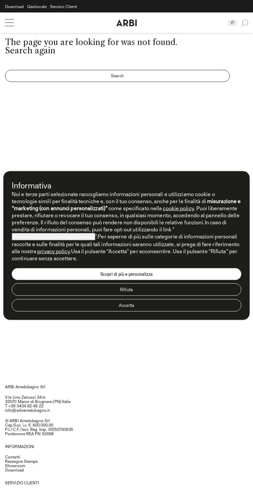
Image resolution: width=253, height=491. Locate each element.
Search (117, 75)
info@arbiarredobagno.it (27, 410)
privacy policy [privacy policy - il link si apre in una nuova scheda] (53, 251)
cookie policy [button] (178, 208)
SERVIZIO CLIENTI (22, 482)
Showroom (15, 465)
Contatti (12, 456)
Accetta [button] (126, 305)
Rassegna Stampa (21, 461)
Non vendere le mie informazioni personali (53, 237)
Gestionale (37, 6)
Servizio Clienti (64, 6)
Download (14, 6)
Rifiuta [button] (126, 289)
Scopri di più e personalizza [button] (126, 274)
